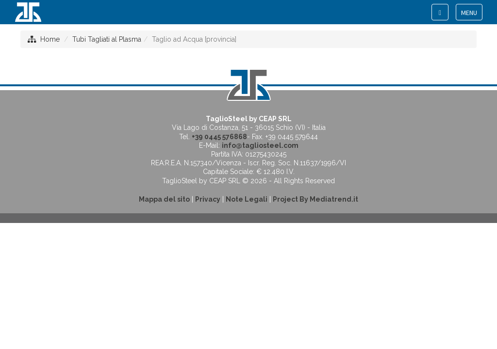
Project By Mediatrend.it (315, 199)
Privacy (207, 199)
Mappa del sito (164, 199)
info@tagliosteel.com (260, 145)
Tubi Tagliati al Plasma (106, 39)
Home (50, 39)
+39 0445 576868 (219, 137)
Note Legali (246, 199)
